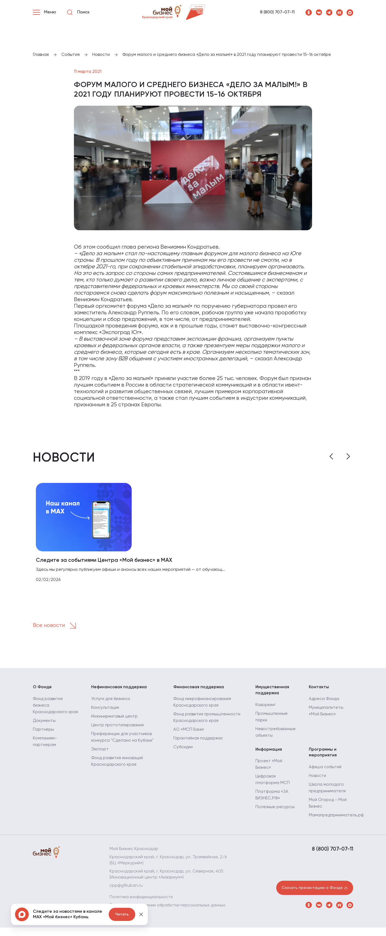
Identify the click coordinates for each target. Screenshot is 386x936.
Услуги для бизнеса (111, 700)
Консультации (105, 709)
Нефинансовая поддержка (120, 688)
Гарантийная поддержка (199, 740)
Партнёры (43, 738)
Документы (44, 729)
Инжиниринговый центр (115, 718)
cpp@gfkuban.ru (126, 888)
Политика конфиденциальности (143, 899)
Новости (317, 778)
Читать (122, 914)
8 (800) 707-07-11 (277, 12)
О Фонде (42, 688)
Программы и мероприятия (323, 754)
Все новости (56, 626)
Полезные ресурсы (275, 809)
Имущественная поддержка (272, 691)
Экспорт (100, 751)
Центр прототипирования (118, 727)
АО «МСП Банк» (189, 731)
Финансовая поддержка (199, 688)
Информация (269, 751)
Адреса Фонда (324, 700)
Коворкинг (265, 706)
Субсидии (183, 749)
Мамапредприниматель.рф (337, 818)
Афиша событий (325, 769)
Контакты (319, 688)
